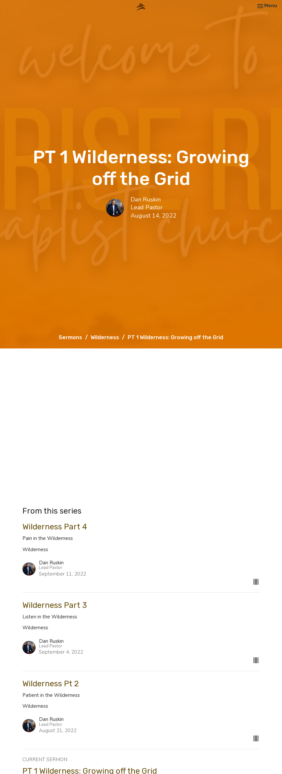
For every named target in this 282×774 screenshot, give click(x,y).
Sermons (70, 337)
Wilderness (105, 337)
